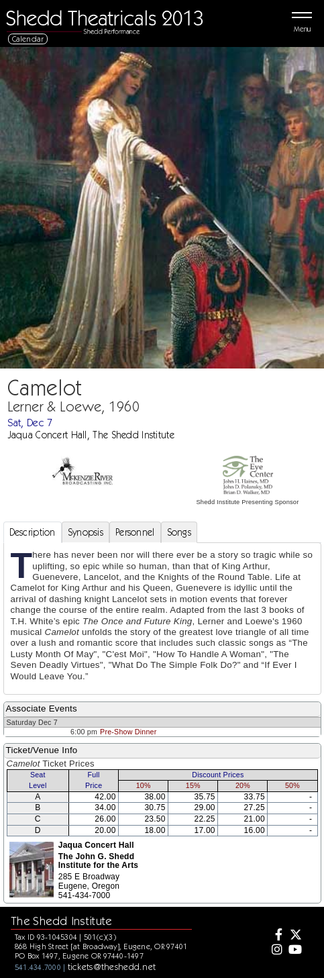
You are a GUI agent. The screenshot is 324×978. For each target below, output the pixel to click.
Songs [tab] (179, 532)
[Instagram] (275, 950)
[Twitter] (294, 935)
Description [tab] (32, 532)
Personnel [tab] (135, 532)
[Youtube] (294, 950)
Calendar (28, 38)
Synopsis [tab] (85, 532)
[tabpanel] (162, 618)
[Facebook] (275, 935)
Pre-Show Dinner (128, 732)
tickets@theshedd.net (112, 966)
